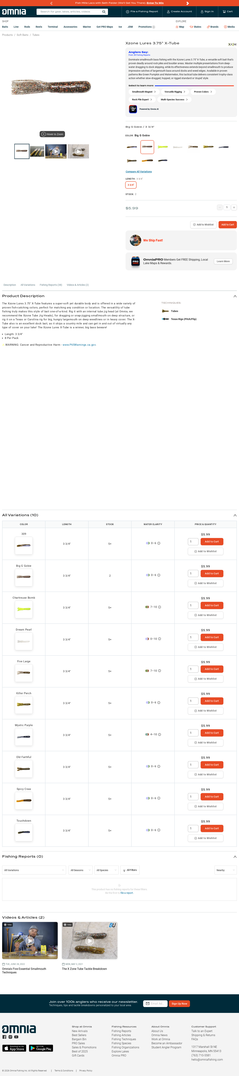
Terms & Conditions (64, 1070)
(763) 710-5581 (201, 1055)
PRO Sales (78, 1043)
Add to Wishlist (203, 224)
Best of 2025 (80, 1051)
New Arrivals (80, 1031)
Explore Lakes (120, 1051)
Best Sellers (79, 1035)
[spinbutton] (193, 541)
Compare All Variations (139, 171)
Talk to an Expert (201, 1031)
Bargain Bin (79, 1039)
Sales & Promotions (84, 1047)
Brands (212, 26)
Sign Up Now (196, 1003)
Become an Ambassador (166, 1043)
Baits (5, 26)
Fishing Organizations (125, 1047)
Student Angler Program (166, 1047)
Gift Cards (78, 1055)
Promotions (146, 27)
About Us (157, 1031)
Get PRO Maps (105, 26)
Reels (39, 26)
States (195, 27)
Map (180, 26)
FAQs (194, 1039)
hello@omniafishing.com (207, 1059)
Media (229, 27)
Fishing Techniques (124, 1039)
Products (7, 35)
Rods (27, 26)
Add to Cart (227, 224)
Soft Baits (22, 35)
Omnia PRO (119, 1055)
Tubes (35, 35)
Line (16, 26)
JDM (130, 26)
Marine (87, 26)
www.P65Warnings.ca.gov (79, 344)
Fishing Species (121, 1043)
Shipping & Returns (203, 1035)
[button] (119, 296)
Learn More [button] (223, 261)
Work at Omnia (160, 1039)
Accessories (70, 26)
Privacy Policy (85, 1070)
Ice (120, 26)
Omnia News (159, 1035)
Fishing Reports (121, 1031)
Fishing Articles (121, 1035)
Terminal (53, 26)
